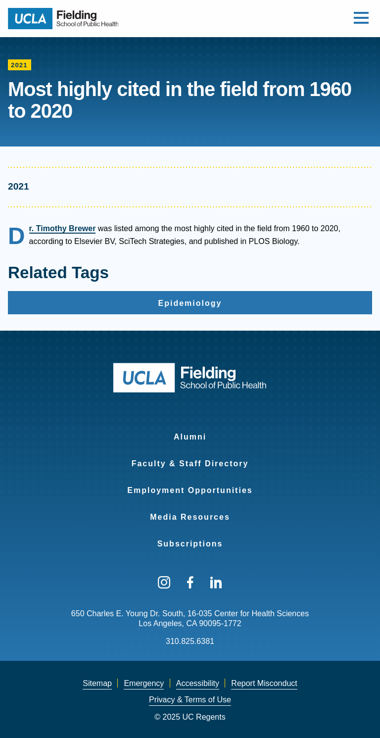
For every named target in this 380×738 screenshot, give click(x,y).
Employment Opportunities (189, 490)
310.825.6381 (190, 641)
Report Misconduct (264, 683)
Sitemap (97, 683)
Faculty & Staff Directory (190, 463)
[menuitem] (190, 430)
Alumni (190, 437)
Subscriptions (190, 544)
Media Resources (190, 517)
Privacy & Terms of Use (190, 699)
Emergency (144, 683)
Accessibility (197, 683)
